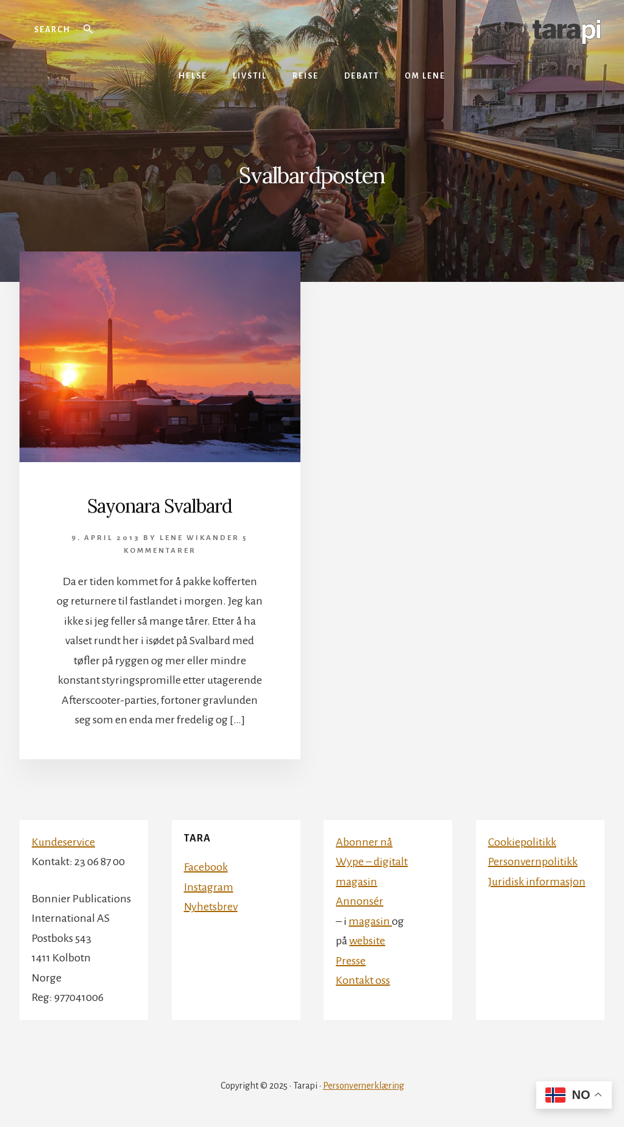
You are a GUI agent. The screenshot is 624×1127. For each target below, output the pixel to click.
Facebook (206, 867)
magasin (370, 921)
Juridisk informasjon (537, 882)
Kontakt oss (363, 980)
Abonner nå (364, 842)
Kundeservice (63, 842)
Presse (351, 961)
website (367, 941)
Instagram (208, 887)
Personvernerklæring (363, 1085)
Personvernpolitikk (533, 861)
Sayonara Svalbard (159, 506)
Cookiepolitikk (522, 842)
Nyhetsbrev (211, 907)
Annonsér (359, 901)
